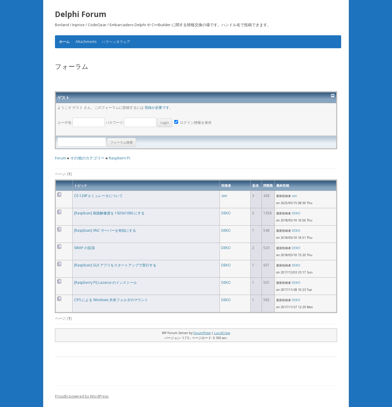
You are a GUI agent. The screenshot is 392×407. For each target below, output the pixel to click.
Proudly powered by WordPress (81, 396)
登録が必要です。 (159, 107)
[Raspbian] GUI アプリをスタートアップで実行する (115, 265)
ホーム (64, 42)
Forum (60, 158)
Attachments (86, 41)
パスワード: (138, 122)
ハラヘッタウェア (116, 41)
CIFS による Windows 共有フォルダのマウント (111, 299)
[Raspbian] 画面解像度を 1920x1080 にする (109, 213)
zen (224, 195)
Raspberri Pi (119, 158)
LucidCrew (222, 333)
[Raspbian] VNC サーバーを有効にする (105, 230)
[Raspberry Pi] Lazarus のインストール (105, 282)
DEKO (226, 213)
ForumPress (202, 333)
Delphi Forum (80, 14)
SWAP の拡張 (84, 247)
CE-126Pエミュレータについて (98, 195)
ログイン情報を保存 (193, 122)
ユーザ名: (81, 122)
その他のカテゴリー (87, 158)
